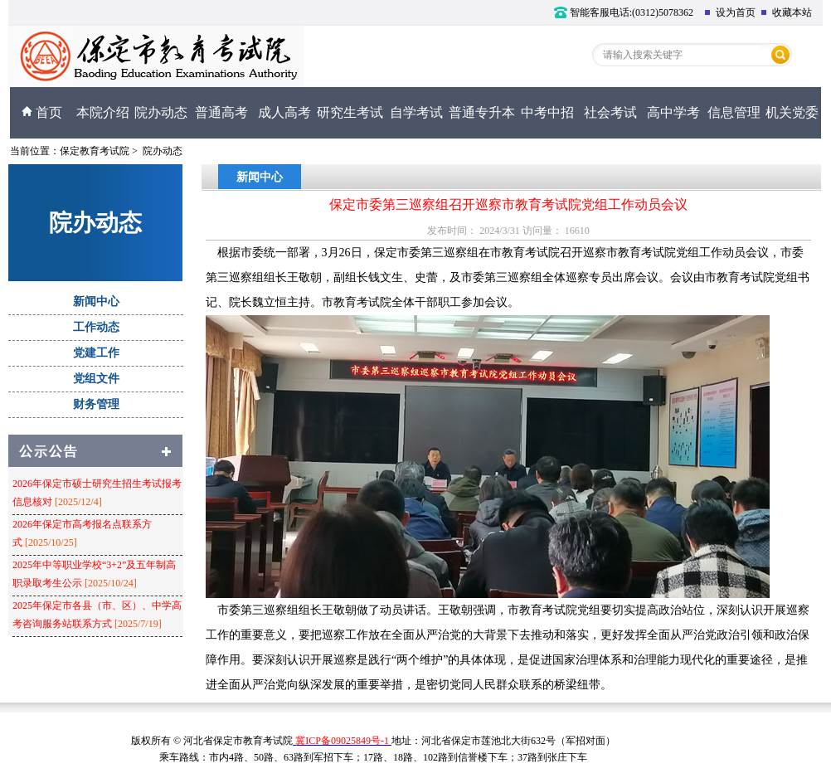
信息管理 (734, 112)
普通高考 (221, 112)
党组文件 (96, 378)
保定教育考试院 (94, 151)
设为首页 (730, 12)
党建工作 (96, 353)
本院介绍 (102, 112)
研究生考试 (350, 112)
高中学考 (673, 112)
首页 (42, 112)
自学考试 (416, 112)
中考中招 (547, 112)
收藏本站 (786, 12)
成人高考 (284, 112)
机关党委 (792, 112)
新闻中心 (96, 301)
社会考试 (610, 112)
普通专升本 (482, 112)
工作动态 (96, 327)
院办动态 (160, 112)
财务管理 (96, 404)
